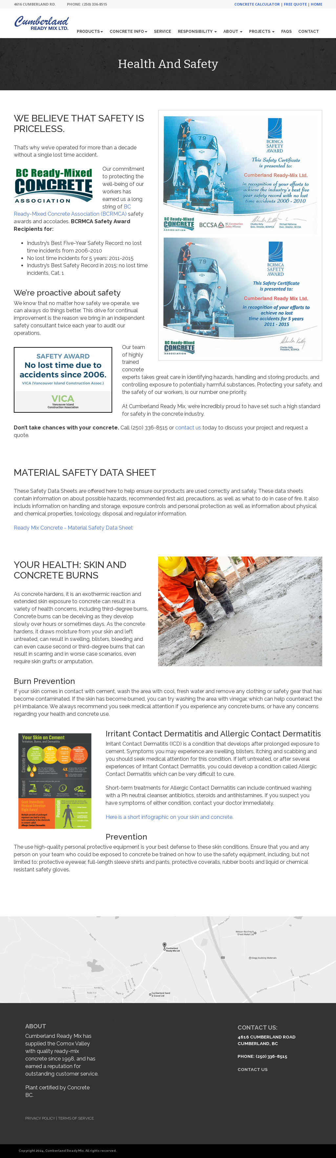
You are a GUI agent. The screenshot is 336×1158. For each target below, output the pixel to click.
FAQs (286, 31)
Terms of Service (76, 1118)
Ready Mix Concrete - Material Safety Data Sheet (73, 528)
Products (90, 31)
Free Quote (295, 4)
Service (162, 31)
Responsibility (197, 31)
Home (316, 4)
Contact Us (253, 1069)
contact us (188, 428)
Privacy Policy (40, 1118)
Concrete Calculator (257, 4)
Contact (308, 31)
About (232, 31)
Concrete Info (128, 31)
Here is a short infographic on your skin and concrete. (169, 817)
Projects (262, 31)
